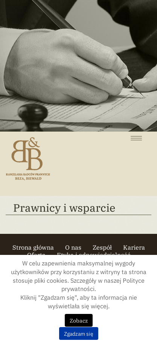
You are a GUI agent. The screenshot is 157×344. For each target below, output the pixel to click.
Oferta (36, 254)
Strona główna (33, 247)
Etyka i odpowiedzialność (93, 254)
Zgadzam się (78, 333)
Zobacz (79, 320)
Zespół (102, 247)
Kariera (134, 247)
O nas (73, 247)
